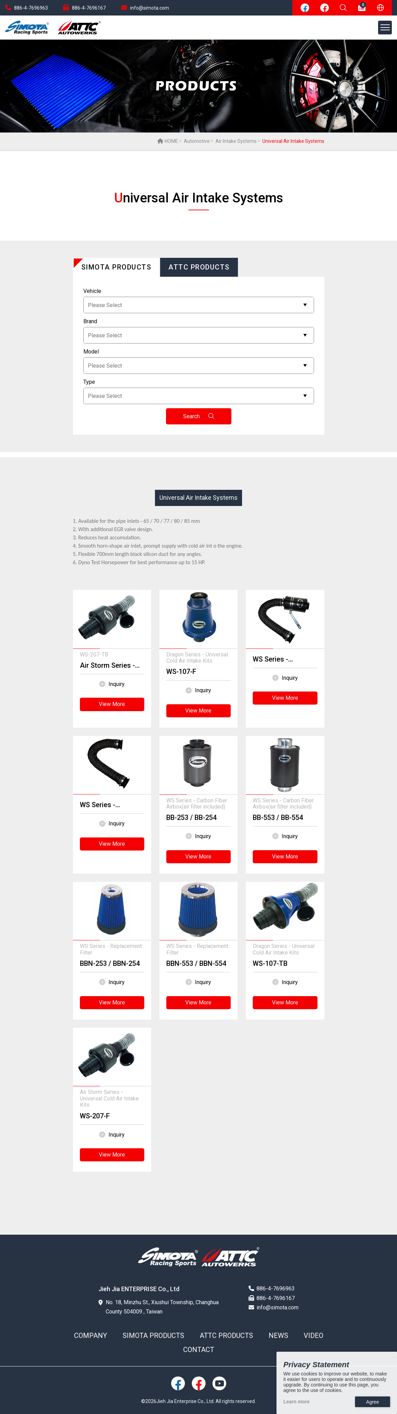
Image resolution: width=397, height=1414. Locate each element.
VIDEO (313, 1336)
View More (112, 704)
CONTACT (198, 1350)
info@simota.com (145, 7)
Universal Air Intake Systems (198, 497)
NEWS (278, 1336)
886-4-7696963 (26, 7)
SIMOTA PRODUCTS (153, 1336)
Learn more (296, 1401)
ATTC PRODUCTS (226, 1336)
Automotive (197, 141)
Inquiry (112, 684)
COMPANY (90, 1336)
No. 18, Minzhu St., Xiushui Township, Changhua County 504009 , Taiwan (158, 1307)
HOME (167, 141)
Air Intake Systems (236, 141)
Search (198, 416)
